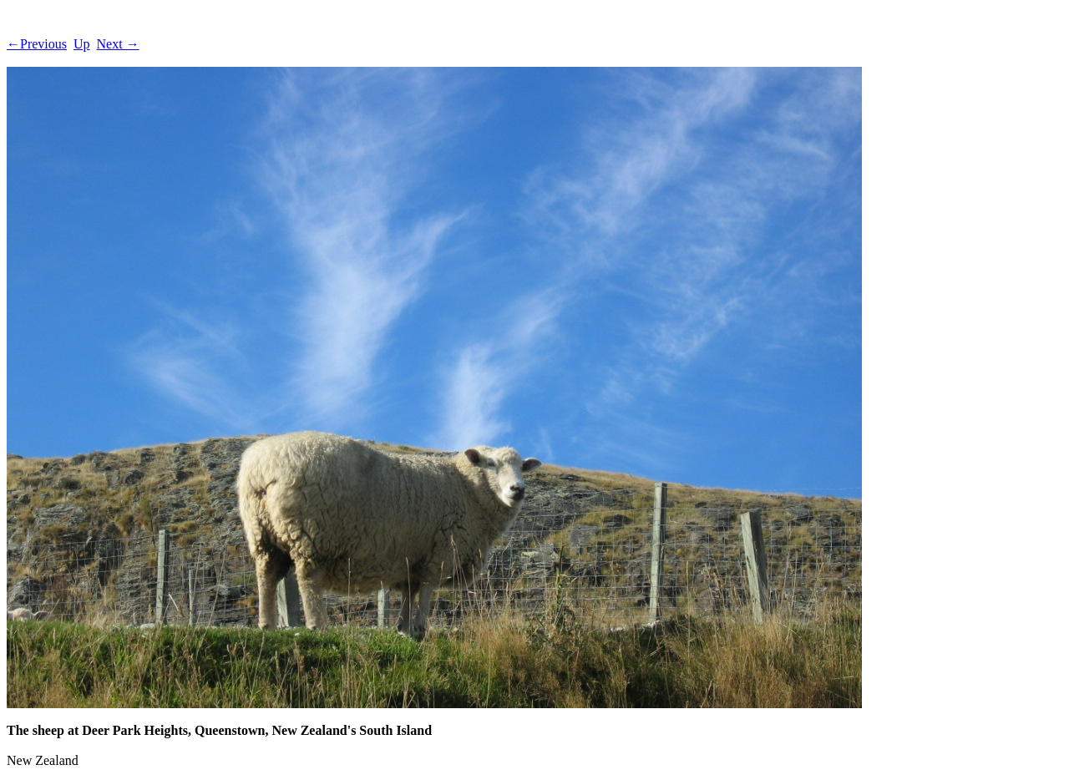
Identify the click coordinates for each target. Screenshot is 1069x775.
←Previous (37, 44)
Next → (118, 44)
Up (81, 44)
